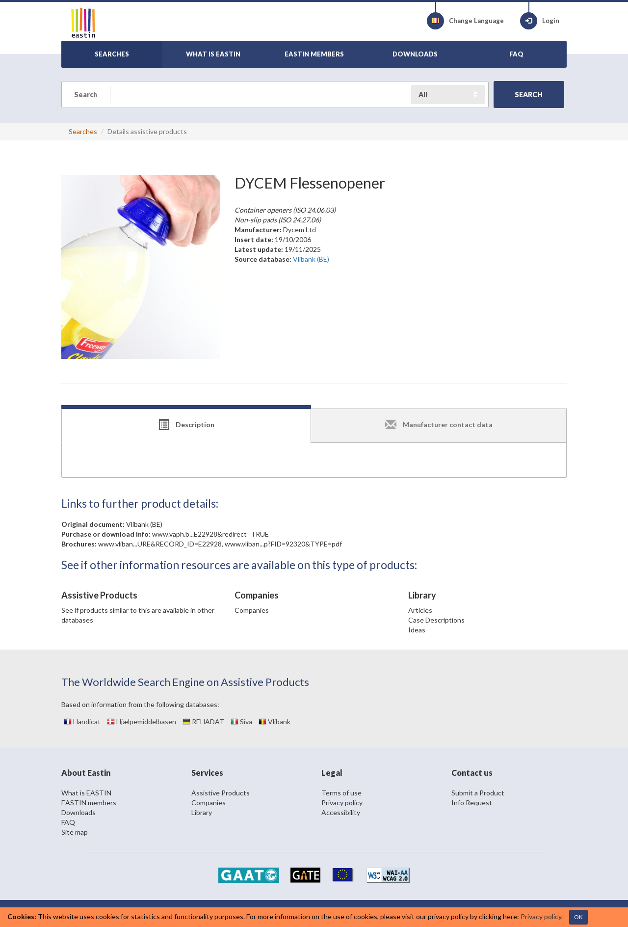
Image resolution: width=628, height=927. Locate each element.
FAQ (68, 822)
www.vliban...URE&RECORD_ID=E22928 (160, 544)
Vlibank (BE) (144, 524)
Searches (83, 131)
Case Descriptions (436, 620)
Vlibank (274, 721)
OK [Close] (578, 917)
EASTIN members (88, 802)
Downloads (78, 812)
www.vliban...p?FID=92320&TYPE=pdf (283, 544)
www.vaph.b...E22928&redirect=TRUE (210, 534)
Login (539, 20)
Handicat (82, 721)
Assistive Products (220, 793)
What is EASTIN (86, 793)
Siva (241, 721)
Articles (420, 610)
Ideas (416, 630)
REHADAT (203, 721)
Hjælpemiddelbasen (141, 721)
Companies (252, 610)
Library (201, 812)
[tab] (186, 426)
